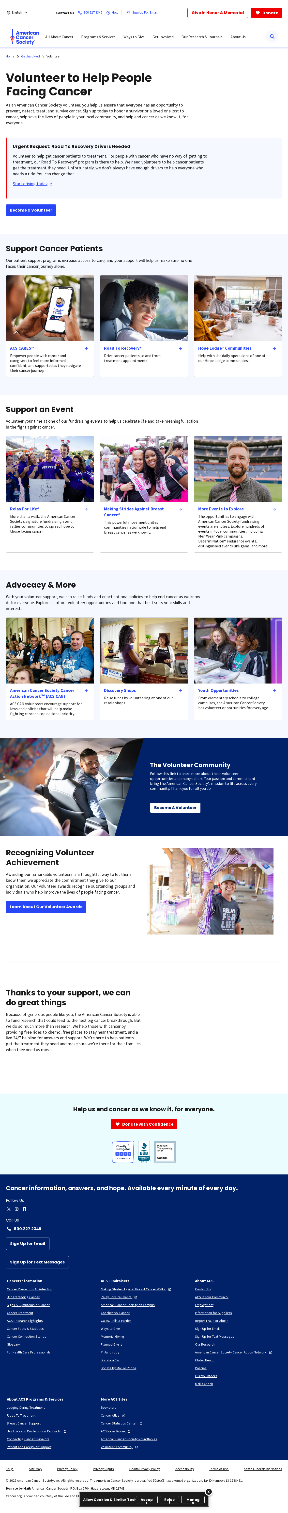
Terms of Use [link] (219, 1469)
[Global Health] (204, 1360)
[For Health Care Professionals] (29, 1352)
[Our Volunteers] (206, 1376)
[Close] (209, 1492)
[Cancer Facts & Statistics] (25, 1329)
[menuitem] (24, 37)
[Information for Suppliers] (213, 1313)
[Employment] (204, 1305)
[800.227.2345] (91, 13)
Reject (169, 1500)
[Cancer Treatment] (20, 1313)
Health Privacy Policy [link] (144, 1469)
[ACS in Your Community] (211, 1297)
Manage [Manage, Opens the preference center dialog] (193, 1500)
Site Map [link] (35, 1469)
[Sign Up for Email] (27, 1244)
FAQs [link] (10, 1469)
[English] (20, 13)
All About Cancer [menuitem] (59, 36)
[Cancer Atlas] (113, 1415)
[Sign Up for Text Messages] (37, 1262)
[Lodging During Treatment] (26, 1407)
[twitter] (9, 1209)
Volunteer (53, 56)
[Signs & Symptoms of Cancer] (28, 1305)
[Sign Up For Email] (143, 13)
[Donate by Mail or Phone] (118, 1368)
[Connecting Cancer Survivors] (28, 1439)
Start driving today (33, 183)
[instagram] (17, 1209)
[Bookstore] (109, 1407)
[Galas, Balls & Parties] (116, 1321)
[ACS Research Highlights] (25, 1321)
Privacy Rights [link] (103, 1469)
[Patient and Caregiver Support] (29, 1447)
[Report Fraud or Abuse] (211, 1321)
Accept (147, 1500)
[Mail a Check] (204, 1384)
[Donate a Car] (110, 1360)
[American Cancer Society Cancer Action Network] (234, 1352)
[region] (144, 1499)
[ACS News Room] (116, 1431)
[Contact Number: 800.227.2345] (144, 1229)
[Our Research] (205, 1344)
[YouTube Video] (214, 1026)
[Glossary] (13, 1344)
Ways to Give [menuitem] (134, 36)
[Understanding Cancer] (23, 1297)
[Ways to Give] (110, 1329)
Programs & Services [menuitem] (98, 36)
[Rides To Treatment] (21, 1415)
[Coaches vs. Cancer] (115, 1313)
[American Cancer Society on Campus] (128, 1305)
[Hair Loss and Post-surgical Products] (37, 1431)
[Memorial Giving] (112, 1336)
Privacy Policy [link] (67, 1469)
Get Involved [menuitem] (163, 36)
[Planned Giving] (111, 1344)
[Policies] (201, 1368)
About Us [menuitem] (238, 36)
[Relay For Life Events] (119, 1297)
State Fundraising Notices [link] (263, 1469)
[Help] (113, 13)
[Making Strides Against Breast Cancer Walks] (136, 1289)
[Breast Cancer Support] (24, 1423)
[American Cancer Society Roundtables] (129, 1439)
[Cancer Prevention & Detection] (29, 1289)
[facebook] (25, 1209)
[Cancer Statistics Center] (122, 1423)
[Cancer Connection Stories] (26, 1336)
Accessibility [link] (184, 1469)
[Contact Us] (203, 1289)
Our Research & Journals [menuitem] (202, 36)
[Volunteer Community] (120, 1447)
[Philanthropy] (110, 1352)
